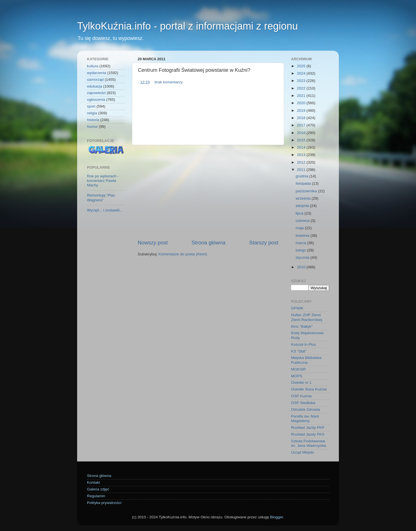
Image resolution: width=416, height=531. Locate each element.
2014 (302, 147)
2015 (302, 140)
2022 (302, 88)
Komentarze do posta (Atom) (182, 254)
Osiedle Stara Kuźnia (309, 389)
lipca (300, 213)
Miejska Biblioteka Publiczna (306, 360)
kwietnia (303, 235)
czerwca (303, 220)
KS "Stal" (299, 351)
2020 (302, 103)
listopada (304, 183)
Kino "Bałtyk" (302, 326)
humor (92, 126)
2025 (302, 66)
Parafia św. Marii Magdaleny (305, 418)
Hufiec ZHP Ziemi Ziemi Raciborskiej (306, 317)
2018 (302, 118)
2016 (302, 133)
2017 (302, 125)
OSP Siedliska (303, 403)
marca (301, 243)
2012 (302, 162)
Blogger (276, 517)
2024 (302, 73)
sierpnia (303, 206)
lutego (301, 250)
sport (91, 106)
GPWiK (297, 308)
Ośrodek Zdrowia (305, 409)
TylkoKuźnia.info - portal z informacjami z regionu (187, 26)
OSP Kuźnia (301, 396)
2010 (302, 267)
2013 (302, 155)
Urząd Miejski (302, 452)
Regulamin (96, 496)
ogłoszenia (96, 99)
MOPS (296, 376)
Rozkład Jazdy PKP (308, 427)
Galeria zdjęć (98, 489)
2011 (302, 170)
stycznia (303, 257)
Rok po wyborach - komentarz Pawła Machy (103, 180)
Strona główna (208, 243)
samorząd (95, 79)
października (307, 191)
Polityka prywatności (104, 503)
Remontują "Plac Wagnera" (101, 197)
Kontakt (93, 482)
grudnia (302, 176)
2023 (302, 81)
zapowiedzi (96, 93)
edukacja (94, 86)
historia (93, 120)
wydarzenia (96, 73)
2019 (302, 110)
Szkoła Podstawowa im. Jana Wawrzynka (308, 443)
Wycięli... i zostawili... (105, 210)
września (304, 198)
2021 (302, 95)
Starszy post (263, 243)
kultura (93, 66)
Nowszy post (153, 243)
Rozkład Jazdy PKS (308, 434)
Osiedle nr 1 (301, 382)
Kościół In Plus (303, 344)
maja (300, 228)
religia (92, 113)
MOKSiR (298, 369)
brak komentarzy (169, 82)
